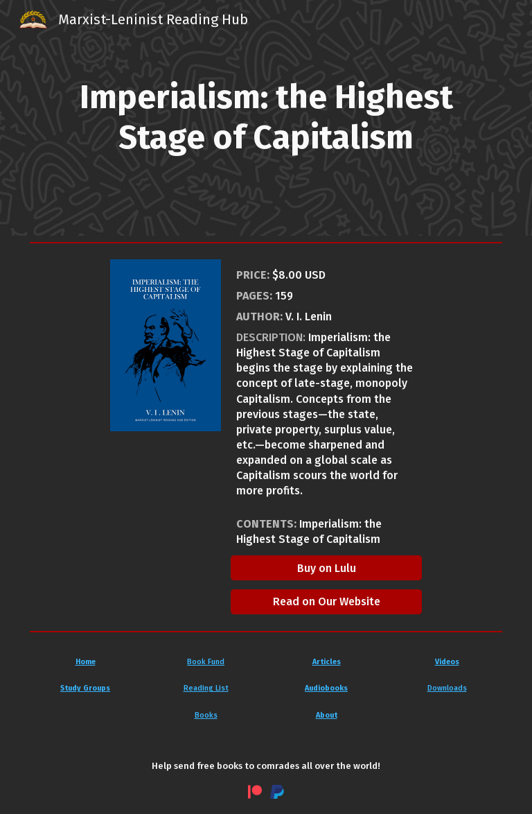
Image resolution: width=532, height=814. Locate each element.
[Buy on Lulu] (326, 568)
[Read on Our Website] (326, 601)
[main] (266, 117)
